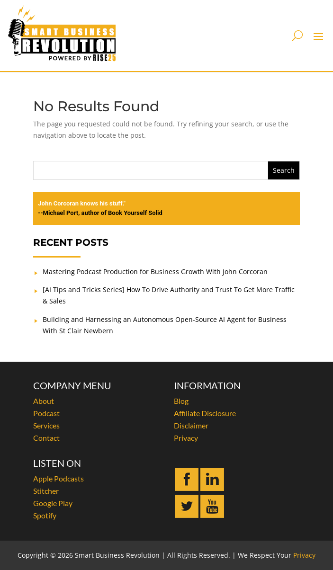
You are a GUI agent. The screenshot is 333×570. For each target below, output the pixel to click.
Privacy (186, 437)
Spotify (44, 515)
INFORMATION (207, 385)
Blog (181, 400)
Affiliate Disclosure (205, 413)
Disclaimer (191, 425)
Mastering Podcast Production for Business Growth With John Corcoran (155, 271)
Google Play (52, 503)
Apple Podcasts (58, 478)
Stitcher (46, 490)
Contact (46, 437)
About (43, 400)
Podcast (46, 413)
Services (46, 425)
